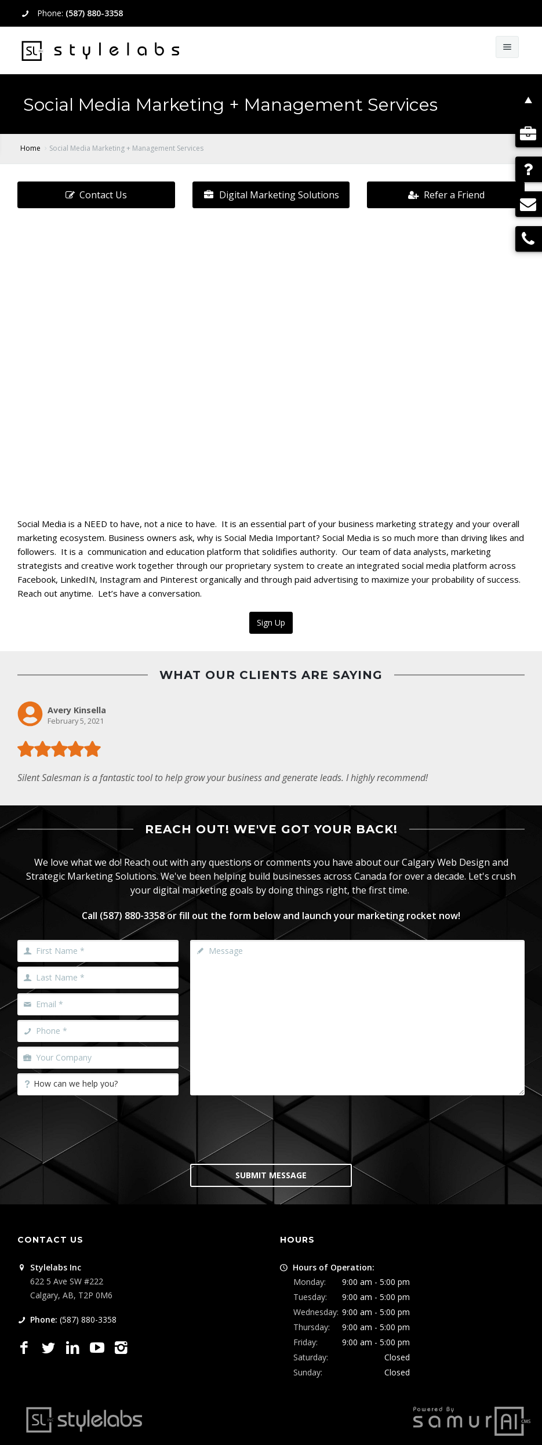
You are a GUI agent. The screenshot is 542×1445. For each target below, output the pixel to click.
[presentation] (278, 1128)
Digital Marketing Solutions (271, 194)
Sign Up (271, 622)
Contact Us (96, 194)
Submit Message (271, 1175)
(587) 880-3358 (94, 13)
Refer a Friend (446, 194)
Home (30, 148)
